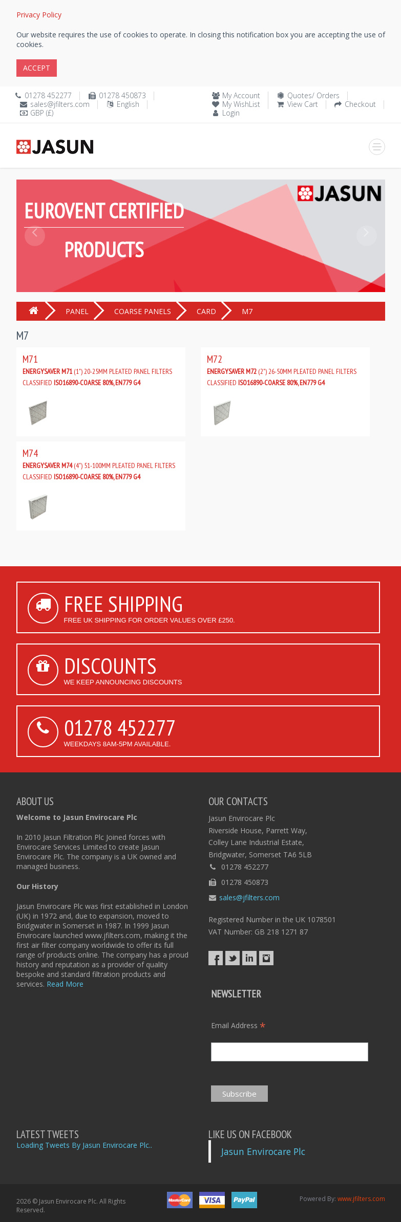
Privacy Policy (38, 14)
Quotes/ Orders (313, 95)
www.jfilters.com (361, 1198)
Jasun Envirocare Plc (263, 1151)
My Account (241, 95)
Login (231, 113)
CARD (206, 311)
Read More (65, 984)
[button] (34, 259)
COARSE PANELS (142, 311)
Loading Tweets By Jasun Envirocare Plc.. (84, 1145)
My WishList (241, 104)
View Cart (302, 104)
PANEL (77, 311)
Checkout (360, 104)
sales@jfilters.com (60, 104)
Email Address (238, 1025)
